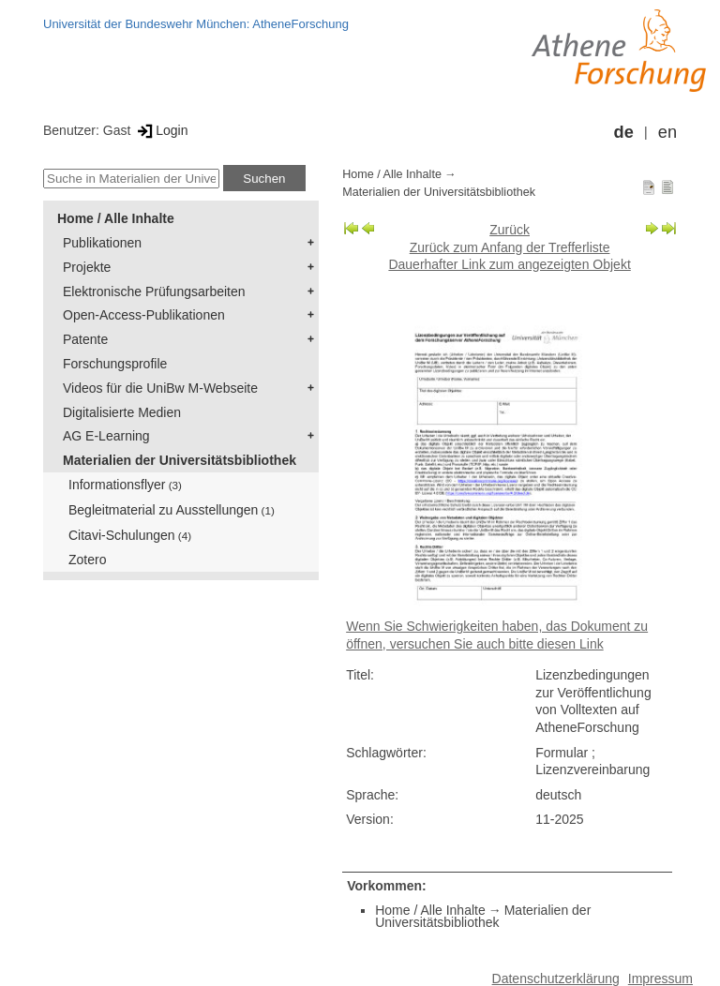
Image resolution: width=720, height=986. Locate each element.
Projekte (87, 267)
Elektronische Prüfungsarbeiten (154, 291)
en (667, 132)
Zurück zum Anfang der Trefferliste (510, 247)
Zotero (87, 559)
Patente (85, 339)
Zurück (509, 229)
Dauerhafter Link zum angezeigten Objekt (509, 264)
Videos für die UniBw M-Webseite (160, 388)
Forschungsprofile (115, 363)
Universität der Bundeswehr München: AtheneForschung (196, 24)
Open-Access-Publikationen (144, 314)
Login (161, 130)
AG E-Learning (106, 435)
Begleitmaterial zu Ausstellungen (171, 509)
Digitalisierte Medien (122, 412)
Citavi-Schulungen (129, 535)
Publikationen (102, 242)
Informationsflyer (125, 484)
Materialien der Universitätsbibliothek (179, 460)
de (624, 132)
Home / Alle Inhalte (115, 218)
